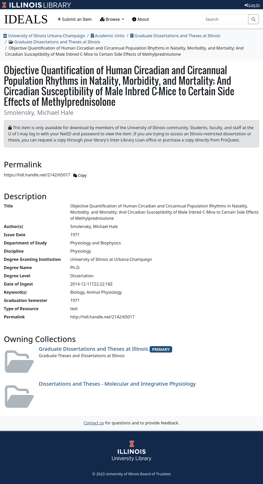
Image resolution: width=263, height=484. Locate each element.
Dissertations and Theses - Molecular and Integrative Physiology (117, 383)
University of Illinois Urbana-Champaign (44, 36)
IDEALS (26, 19)
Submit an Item (74, 19)
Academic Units (108, 36)
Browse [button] (110, 19)
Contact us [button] (94, 423)
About (140, 19)
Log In (252, 5)
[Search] (225, 19)
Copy (79, 175)
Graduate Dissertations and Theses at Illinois (175, 36)
